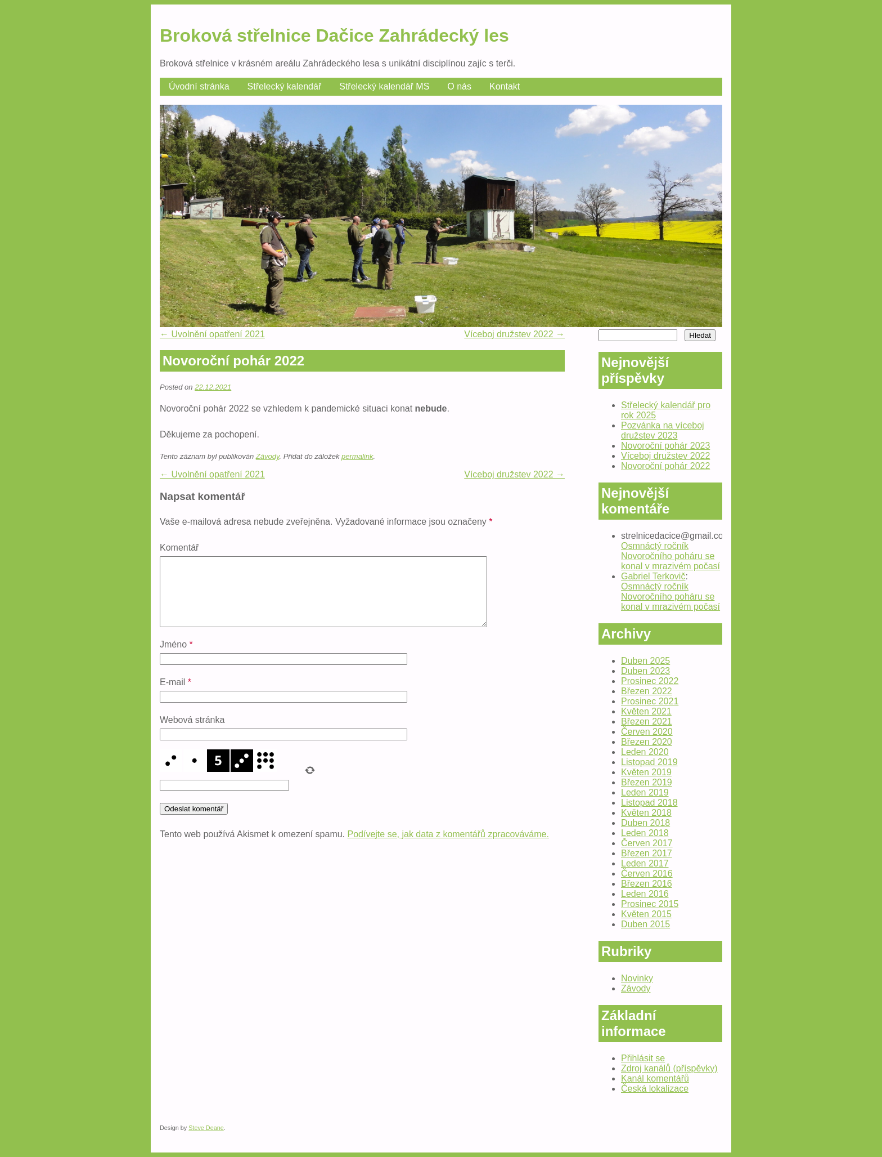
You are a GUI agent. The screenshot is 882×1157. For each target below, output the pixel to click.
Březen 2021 (646, 721)
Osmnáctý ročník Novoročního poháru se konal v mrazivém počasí (670, 556)
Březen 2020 (646, 742)
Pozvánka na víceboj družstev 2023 (662, 430)
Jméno (176, 658)
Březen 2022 (646, 691)
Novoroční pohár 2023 (665, 445)
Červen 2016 (647, 873)
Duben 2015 (645, 924)
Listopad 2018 (649, 802)
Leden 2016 (645, 894)
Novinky (637, 978)
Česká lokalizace (654, 1088)
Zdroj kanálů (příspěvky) (669, 1068)
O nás (459, 86)
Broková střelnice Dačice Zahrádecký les (334, 35)
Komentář (179, 547)
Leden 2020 (645, 752)
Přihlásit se (643, 1058)
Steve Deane (206, 1127)
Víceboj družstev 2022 (514, 334)
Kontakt (504, 86)
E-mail (175, 695)
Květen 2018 (646, 813)
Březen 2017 (646, 853)
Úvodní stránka (199, 86)
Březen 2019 (646, 782)
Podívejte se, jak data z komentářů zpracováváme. (448, 847)
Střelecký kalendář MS (384, 86)
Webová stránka (192, 733)
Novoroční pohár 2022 (665, 466)
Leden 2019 (645, 792)
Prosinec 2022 (649, 681)
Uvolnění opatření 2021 (212, 334)
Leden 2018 (645, 833)
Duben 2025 (645, 660)
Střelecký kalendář (285, 86)
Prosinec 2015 (649, 904)
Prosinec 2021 (649, 701)
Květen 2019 (646, 772)
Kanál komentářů (655, 1078)
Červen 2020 (647, 731)
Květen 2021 (646, 711)
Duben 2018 (645, 823)
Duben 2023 (645, 671)
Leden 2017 (645, 863)
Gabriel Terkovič (653, 576)
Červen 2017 (647, 843)
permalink (357, 456)
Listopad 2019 (649, 762)
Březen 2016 (646, 883)
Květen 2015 (646, 914)
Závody (268, 456)
